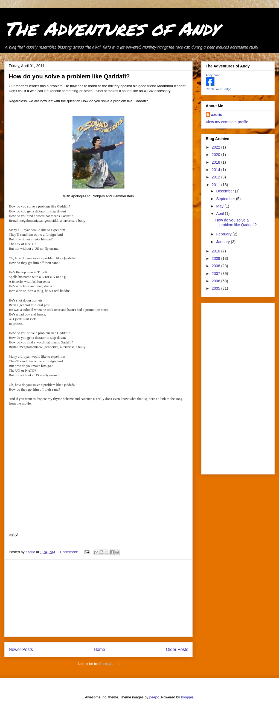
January (223, 242)
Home (99, 649)
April (220, 213)
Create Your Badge (218, 89)
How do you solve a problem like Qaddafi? (69, 76)
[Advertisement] (98, 598)
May (220, 206)
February (224, 234)
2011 (216, 185)
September (226, 199)
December (225, 191)
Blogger (187, 697)
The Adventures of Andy (111, 28)
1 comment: (69, 552)
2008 (216, 266)
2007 (216, 273)
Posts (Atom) (109, 664)
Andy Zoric (213, 75)
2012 (216, 177)
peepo (154, 697)
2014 (216, 169)
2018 (216, 162)
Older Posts (177, 649)
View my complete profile (227, 122)
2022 (216, 147)
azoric (216, 114)
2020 (216, 154)
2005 (216, 288)
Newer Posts (21, 649)
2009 (216, 258)
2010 (216, 251)
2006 (216, 281)
